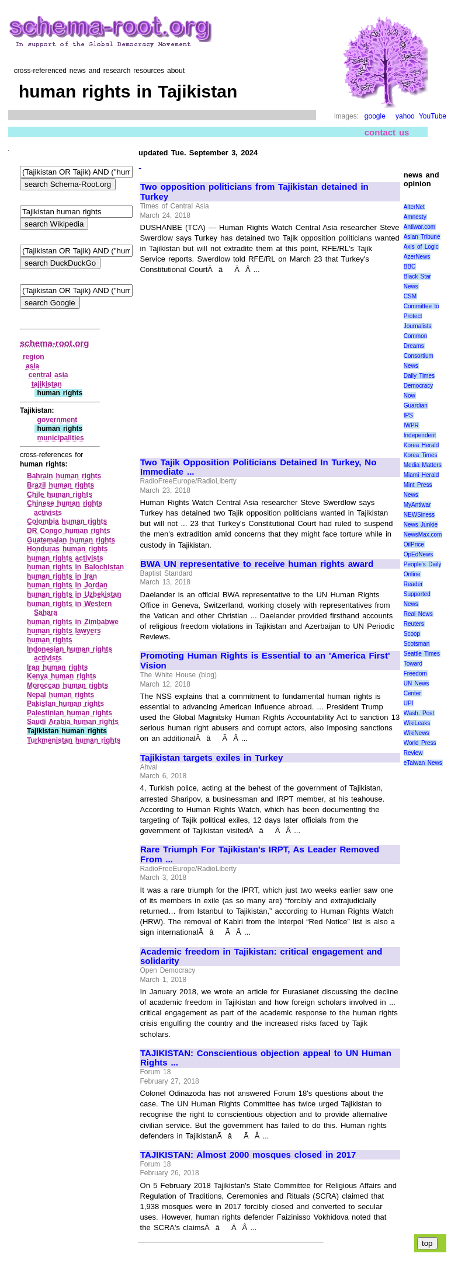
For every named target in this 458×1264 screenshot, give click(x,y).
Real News (418, 614)
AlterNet (414, 207)
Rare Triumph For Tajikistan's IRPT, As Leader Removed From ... (259, 854)
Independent (420, 435)
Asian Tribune (422, 237)
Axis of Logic (421, 246)
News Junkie (421, 524)
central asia (48, 375)
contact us (387, 132)
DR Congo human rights (68, 531)
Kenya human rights (61, 676)
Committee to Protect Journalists (421, 316)
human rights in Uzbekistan (74, 594)
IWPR (411, 425)
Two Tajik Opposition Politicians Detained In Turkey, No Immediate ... (258, 467)
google (375, 116)
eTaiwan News (423, 763)
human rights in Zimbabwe (73, 622)
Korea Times (421, 455)
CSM (410, 296)
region (33, 357)
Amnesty (415, 217)
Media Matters (423, 465)
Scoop (412, 634)
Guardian (416, 405)
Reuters (414, 624)
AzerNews (417, 256)
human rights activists (65, 558)
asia (32, 366)
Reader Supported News (417, 594)
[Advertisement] (238, 361)
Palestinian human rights (69, 713)
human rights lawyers (64, 630)
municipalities (60, 438)
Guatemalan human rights (71, 540)
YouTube (432, 116)
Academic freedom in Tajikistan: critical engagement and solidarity (261, 956)
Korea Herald (421, 445)
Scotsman (416, 643)
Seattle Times (422, 653)
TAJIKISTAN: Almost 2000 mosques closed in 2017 (248, 1154)
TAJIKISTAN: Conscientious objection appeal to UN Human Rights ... (265, 1058)
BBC (410, 266)
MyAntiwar (417, 505)
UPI (409, 703)
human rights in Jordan (67, 585)
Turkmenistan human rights (73, 740)
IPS (408, 415)
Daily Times (419, 375)
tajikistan (47, 384)
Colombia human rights (67, 521)
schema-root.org (54, 343)
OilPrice (414, 544)
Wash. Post (419, 713)
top (427, 1243)
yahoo (405, 116)
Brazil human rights (60, 485)
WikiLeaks (417, 723)
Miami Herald (421, 475)
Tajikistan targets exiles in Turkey (211, 757)
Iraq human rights (57, 667)
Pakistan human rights (65, 703)
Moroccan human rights (67, 685)
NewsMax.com (423, 534)
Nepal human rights (60, 695)
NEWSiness (419, 514)
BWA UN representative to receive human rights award (256, 564)
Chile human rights (59, 494)
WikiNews (416, 733)
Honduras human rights (67, 549)
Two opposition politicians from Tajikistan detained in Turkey (254, 191)
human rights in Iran (62, 576)
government (57, 420)
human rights (49, 640)
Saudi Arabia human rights (73, 722)
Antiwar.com (419, 227)
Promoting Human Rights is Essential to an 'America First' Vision (265, 660)
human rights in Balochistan (75, 567)
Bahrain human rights (64, 476)
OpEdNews (418, 554)
